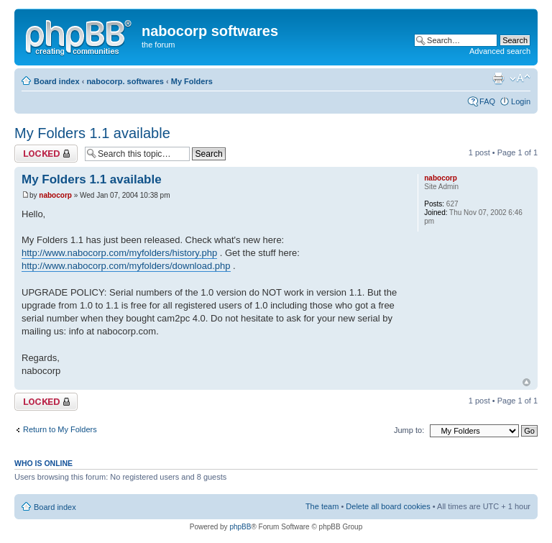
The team (322, 506)
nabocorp (55, 195)
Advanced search (499, 51)
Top (526, 382)
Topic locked (46, 154)
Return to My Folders (60, 429)
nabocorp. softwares (125, 81)
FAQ (487, 101)
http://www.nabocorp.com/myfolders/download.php (126, 265)
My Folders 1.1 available (92, 133)
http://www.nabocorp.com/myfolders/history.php (119, 252)
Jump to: (409, 430)
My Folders (192, 81)
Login (520, 101)
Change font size (520, 78)
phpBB (240, 527)
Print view (498, 78)
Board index (57, 81)
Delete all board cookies (388, 506)
